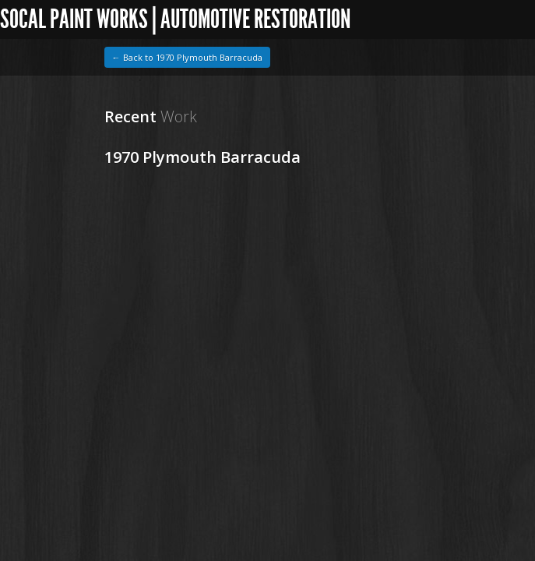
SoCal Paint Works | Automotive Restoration (175, 19)
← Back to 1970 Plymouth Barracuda (187, 57)
